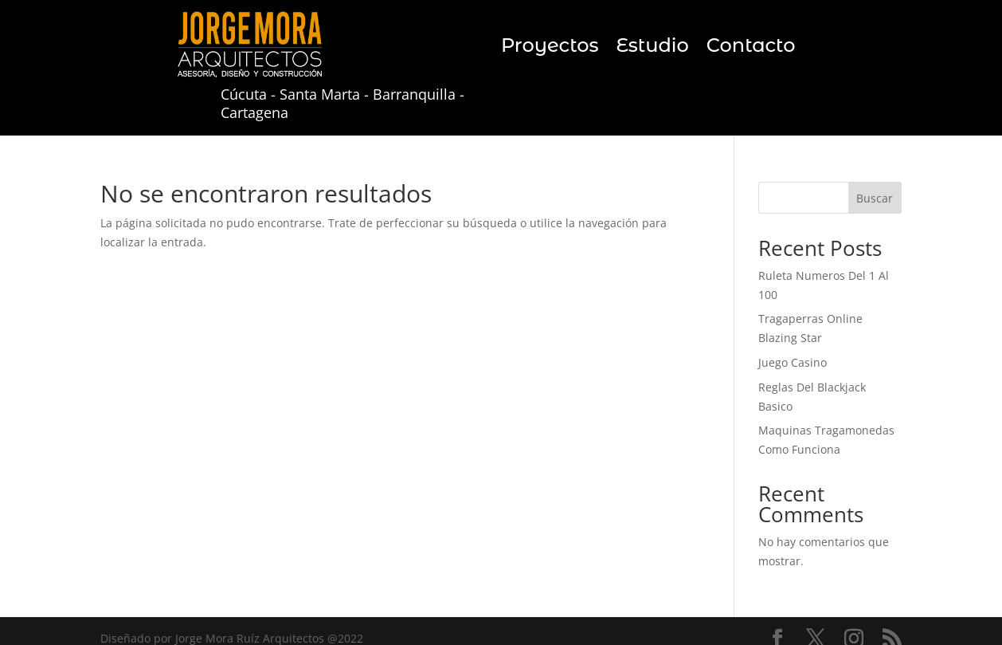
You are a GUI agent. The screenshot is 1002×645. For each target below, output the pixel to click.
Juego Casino (792, 362)
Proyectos (549, 48)
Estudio (652, 48)
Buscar (874, 198)
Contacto (751, 48)
